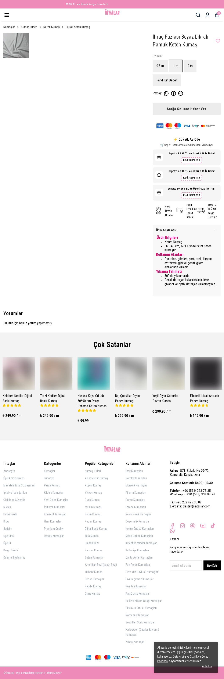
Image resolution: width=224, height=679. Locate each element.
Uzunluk (157, 56)
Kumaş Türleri (31, 27)
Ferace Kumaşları (136, 507)
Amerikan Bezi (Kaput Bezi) (101, 564)
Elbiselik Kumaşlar (136, 485)
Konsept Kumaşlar (55, 514)
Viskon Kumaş (93, 492)
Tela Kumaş (91, 536)
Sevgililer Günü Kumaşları (140, 622)
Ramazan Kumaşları (137, 615)
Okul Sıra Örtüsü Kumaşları (141, 608)
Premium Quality (54, 528)
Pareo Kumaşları (135, 500)
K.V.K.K (7, 507)
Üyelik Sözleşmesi (14, 478)
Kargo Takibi (10, 550)
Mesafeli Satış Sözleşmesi (19, 485)
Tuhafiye (49, 478)
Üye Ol (7, 543)
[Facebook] (172, 525)
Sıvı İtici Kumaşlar (136, 586)
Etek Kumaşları (134, 471)
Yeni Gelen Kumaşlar (56, 500)
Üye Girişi (8, 536)
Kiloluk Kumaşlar (54, 492)
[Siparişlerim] (207, 15)
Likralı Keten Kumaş (78, 27)
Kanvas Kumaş (93, 550)
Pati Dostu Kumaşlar (138, 593)
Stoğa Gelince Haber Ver (186, 109)
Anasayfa (9, 471)
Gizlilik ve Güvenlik (14, 500)
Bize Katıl (212, 565)
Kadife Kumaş (93, 586)
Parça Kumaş (52, 485)
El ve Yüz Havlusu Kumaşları (142, 572)
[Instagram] (182, 525)
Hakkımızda (10, 514)
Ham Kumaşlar (52, 521)
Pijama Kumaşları (136, 492)
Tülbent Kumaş (93, 572)
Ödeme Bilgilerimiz (14, 557)
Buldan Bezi (92, 543)
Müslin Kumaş (93, 507)
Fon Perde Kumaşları (138, 564)
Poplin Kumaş (93, 485)
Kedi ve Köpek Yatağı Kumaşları (144, 600)
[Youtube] (202, 525)
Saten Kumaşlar (94, 557)
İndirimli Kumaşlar (54, 507)
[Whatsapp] (172, 530)
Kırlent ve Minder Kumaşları (141, 543)
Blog (6, 521)
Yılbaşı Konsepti (135, 642)
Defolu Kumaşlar (54, 536)
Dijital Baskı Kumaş (96, 528)
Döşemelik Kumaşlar (138, 521)
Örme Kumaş (92, 593)
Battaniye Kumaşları (137, 550)
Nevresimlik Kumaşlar (138, 514)
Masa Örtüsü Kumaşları (139, 536)
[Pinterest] (192, 525)
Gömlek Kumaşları (136, 478)
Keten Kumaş (53, 27)
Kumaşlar (11, 27)
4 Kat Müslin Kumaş (96, 478)
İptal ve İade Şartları (15, 492)
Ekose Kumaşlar (94, 579)
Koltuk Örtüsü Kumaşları (140, 528)
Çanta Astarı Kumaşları (139, 557)
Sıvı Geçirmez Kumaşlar (139, 579)
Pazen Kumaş (93, 521)
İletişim (7, 528)
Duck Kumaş (92, 500)
